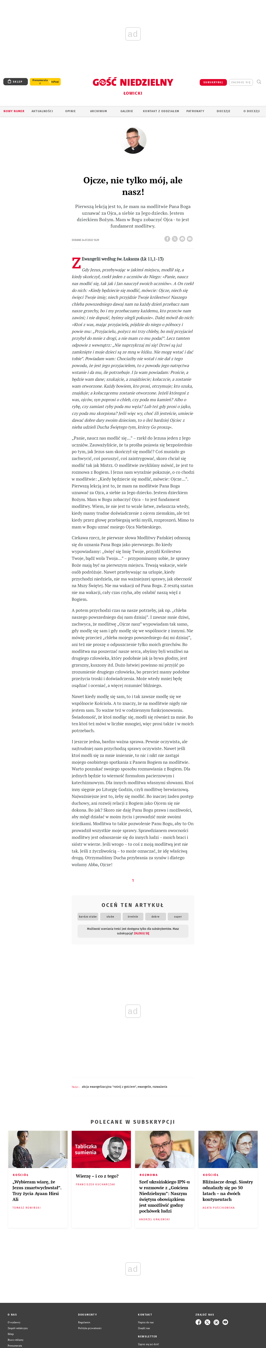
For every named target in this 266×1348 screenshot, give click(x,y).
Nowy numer (14, 111)
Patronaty (195, 111)
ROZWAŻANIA (160, 1087)
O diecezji (252, 111)
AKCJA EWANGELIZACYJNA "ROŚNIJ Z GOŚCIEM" (109, 1087)
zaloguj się (241, 82)
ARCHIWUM (98, 111)
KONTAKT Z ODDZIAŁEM (161, 111)
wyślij (190, 237)
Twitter (175, 237)
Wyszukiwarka (259, 82)
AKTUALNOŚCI (42, 111)
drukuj (183, 237)
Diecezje (223, 111)
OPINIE (70, 111)
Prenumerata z (40, 82)
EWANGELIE (144, 1087)
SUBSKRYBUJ (213, 82)
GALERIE (127, 111)
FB (168, 237)
